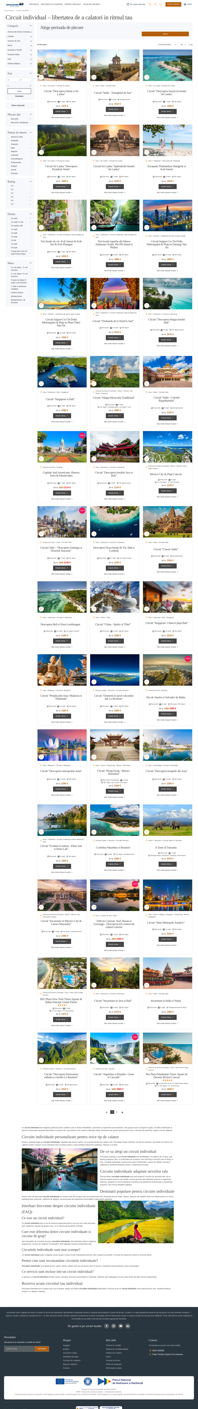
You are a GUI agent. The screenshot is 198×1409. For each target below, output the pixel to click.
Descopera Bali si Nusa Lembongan (60, 624)
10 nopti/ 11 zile (17, 222)
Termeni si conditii (113, 1345)
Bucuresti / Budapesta (19, 123)
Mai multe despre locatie (62, 117)
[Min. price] (13, 80)
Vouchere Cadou (70, 1353)
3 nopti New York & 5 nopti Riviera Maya (19, 252)
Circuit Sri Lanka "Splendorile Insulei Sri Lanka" (113, 168)
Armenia (14, 173)
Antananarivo (16, 162)
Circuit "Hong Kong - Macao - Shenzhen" (114, 772)
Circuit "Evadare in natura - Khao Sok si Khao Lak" (61, 847)
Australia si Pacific (15, 50)
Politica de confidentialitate (117, 1349)
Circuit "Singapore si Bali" (60, 399)
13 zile (13, 240)
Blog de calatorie (70, 1364)
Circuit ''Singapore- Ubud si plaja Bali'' (166, 622)
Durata (11, 214)
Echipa (66, 1349)
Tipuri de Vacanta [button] (91, 4)
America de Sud (14, 41)
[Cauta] (148, 4)
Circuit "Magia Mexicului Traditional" (114, 397)
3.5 (12, 193)
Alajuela (14, 151)
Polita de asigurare (114, 1364)
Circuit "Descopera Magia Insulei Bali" (166, 321)
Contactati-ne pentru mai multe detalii (164, 1345)
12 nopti (14, 233)
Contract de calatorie (71, 1360)
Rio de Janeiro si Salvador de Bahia (165, 697)
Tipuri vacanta (9, 10)
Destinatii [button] (34, 4)
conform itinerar (17, 293)
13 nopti (14, 237)
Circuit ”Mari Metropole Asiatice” (165, 922)
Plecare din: (14, 114)
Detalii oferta (62, 111)
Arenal (13, 170)
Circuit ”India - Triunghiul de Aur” (113, 92)
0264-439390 (156, 1350)
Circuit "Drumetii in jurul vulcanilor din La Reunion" (113, 697)
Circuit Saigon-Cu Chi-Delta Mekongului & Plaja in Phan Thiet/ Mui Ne (61, 322)
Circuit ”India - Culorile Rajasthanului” (167, 399)
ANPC (108, 1357)
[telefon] (133, 4)
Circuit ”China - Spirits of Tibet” (113, 624)
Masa (11, 263)
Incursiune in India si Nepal (166, 1000)
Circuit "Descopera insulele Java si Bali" (114, 474)
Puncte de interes (17, 132)
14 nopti (14, 244)
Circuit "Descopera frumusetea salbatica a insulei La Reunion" (61, 1076)
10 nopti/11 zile (17, 226)
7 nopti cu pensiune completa (18, 287)
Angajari (66, 1345)
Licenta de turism (113, 1360)
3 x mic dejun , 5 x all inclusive (19, 268)
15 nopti (14, 248)
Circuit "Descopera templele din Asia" (167, 770)
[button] (153, 4)
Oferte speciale (73, 4)
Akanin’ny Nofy (17, 137)
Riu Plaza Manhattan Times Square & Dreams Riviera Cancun (166, 1076)
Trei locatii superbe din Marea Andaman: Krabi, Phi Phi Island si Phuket (114, 244)
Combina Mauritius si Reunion (113, 847)
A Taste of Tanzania (166, 847)
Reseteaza (19, 96)
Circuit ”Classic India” (165, 549)
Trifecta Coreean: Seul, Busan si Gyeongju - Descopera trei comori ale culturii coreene (113, 923)
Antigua (14, 166)
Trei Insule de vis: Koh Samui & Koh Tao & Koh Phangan (61, 243)
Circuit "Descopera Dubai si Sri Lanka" (61, 93)
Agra (13, 148)
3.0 (12, 189)
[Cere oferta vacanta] (172, 4)
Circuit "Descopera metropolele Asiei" (61, 770)
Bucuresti (14, 119)
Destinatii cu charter (52, 4)
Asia (9, 59)
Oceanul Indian (13, 54)
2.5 (12, 186)
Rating (11, 181)
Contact (66, 1368)
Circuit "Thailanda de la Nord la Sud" (113, 321)
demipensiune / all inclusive (18, 301)
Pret (10, 73)
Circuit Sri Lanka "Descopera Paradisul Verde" (61, 168)
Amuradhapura (17, 159)
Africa (10, 45)
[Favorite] (159, 4)
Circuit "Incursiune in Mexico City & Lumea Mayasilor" (61, 922)
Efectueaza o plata (113, 1368)
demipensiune (16, 296)
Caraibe (11, 36)
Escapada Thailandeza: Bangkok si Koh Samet (166, 168)
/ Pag (190, 45)
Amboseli (14, 155)
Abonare (41, 1349)
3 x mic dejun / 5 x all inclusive (19, 275)
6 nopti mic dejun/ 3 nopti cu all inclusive (19, 281)
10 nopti (14, 218)
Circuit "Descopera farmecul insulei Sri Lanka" (166, 93)
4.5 (12, 200)
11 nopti (14, 229)
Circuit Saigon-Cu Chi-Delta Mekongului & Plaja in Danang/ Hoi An (167, 244)
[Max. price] (25, 80)
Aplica (19, 91)
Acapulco (14, 144)
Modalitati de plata (70, 1357)
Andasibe (14, 141)
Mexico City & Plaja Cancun (166, 474)
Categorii (13, 25)
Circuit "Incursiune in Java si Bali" (113, 1000)
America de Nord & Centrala (19, 32)
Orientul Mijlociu (14, 64)
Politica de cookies (113, 1353)
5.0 (12, 204)
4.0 (12, 197)
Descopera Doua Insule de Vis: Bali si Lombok (114, 549)
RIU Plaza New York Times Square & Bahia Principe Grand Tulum (61, 1001)
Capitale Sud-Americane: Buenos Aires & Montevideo (61, 474)
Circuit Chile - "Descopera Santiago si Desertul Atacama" (61, 549)
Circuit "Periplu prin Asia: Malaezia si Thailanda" (61, 697)
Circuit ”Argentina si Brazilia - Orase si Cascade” (114, 1076)
